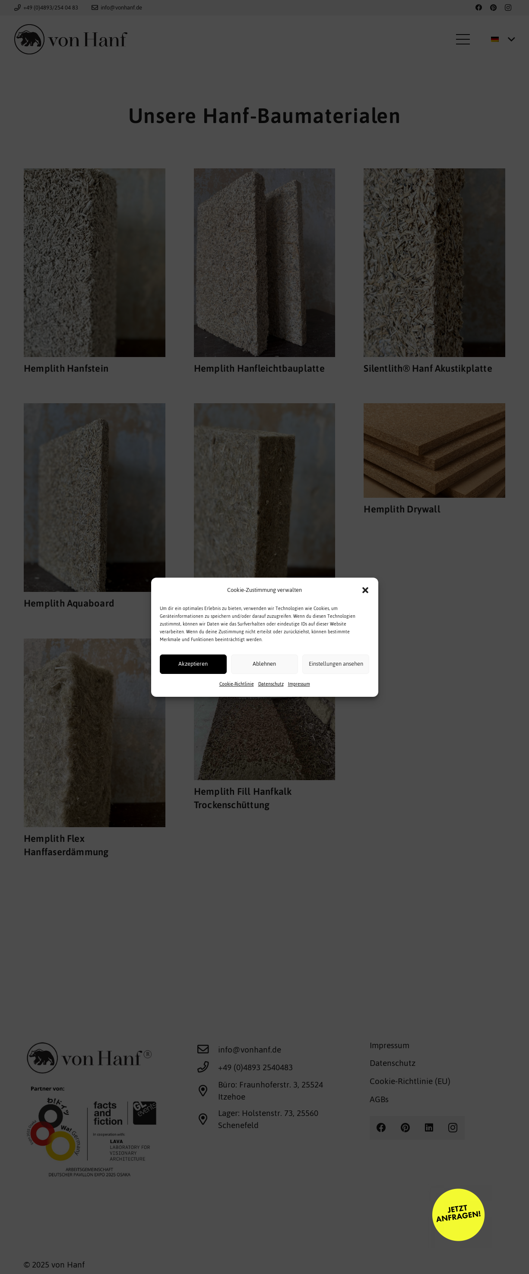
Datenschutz (271, 700)
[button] (365, 607)
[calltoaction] (312, 1216)
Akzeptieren (193, 680)
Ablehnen (264, 680)
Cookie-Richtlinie (236, 700)
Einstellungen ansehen (336, 680)
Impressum (299, 700)
